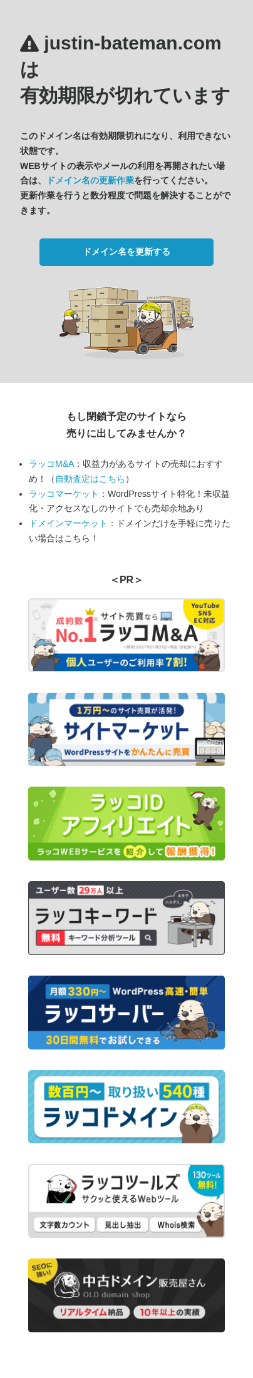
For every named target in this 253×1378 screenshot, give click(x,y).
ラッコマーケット (64, 494)
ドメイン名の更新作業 (90, 180)
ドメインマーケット (68, 523)
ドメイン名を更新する (126, 252)
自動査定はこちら (90, 479)
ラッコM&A (51, 464)
